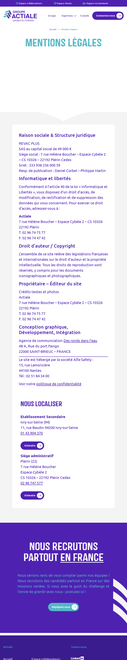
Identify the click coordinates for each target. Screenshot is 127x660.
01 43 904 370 (32, 433)
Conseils (84, 15)
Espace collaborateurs (30, 3)
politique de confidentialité (58, 384)
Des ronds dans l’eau (80, 340)
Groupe (52, 15)
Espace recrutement (97, 3)
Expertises (68, 15)
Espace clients (64, 3)
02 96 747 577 (32, 483)
